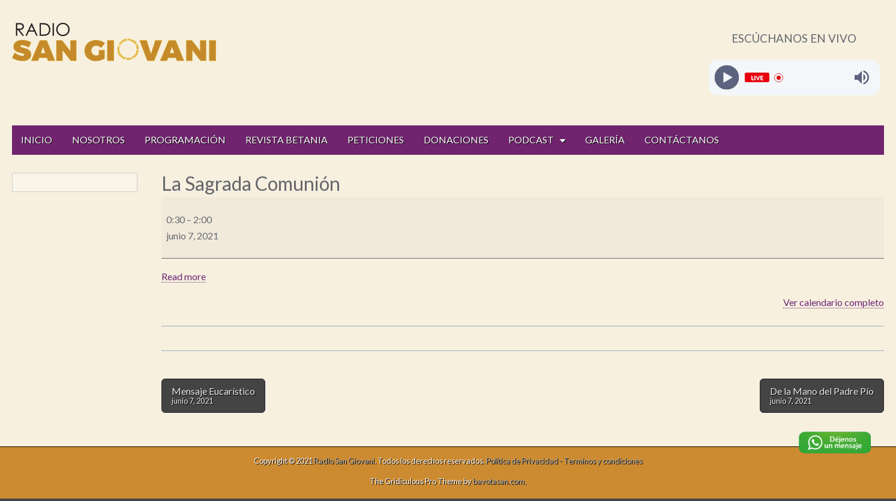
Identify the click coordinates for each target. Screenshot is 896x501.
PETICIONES (375, 139)
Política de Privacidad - (525, 461)
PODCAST (531, 139)
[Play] (726, 77)
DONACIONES (456, 139)
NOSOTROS (98, 139)
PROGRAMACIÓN (185, 139)
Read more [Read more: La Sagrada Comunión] (183, 276)
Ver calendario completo (833, 302)
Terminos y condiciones (603, 461)
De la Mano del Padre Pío (822, 395)
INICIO (36, 139)
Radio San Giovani (344, 461)
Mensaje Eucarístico (213, 395)
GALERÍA (605, 139)
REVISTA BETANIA (286, 139)
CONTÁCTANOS (682, 139)
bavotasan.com (499, 481)
